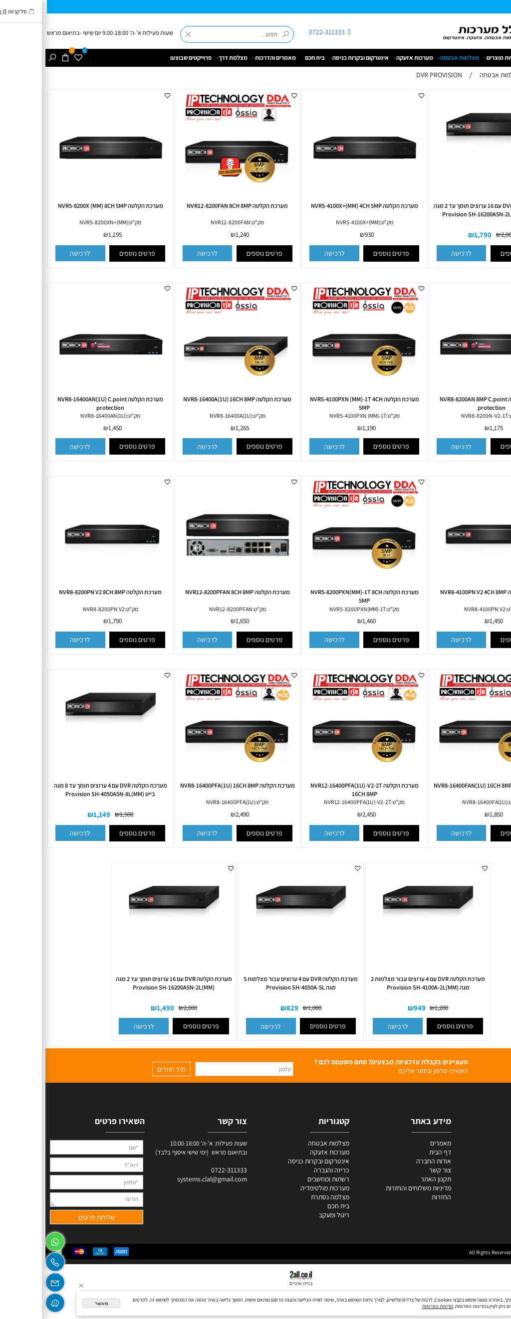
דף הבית (499, 57)
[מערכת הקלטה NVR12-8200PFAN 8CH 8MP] (192, 587)
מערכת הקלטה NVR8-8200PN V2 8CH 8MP (64, 592)
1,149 (56, 814)
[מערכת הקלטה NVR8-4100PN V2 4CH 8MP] (446, 587)
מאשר (56, 1303)
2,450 (323, 814)
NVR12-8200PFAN (185, 609)
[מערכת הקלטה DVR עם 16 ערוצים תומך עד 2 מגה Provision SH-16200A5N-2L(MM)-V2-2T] (446, 160)
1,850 (451, 814)
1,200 (396, 1007)
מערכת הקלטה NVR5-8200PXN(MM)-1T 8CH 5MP (319, 596)
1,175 (451, 428)
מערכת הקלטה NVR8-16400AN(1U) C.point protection (65, 403)
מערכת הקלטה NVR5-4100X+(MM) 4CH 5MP (319, 205)
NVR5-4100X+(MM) (312, 222)
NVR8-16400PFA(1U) (185, 802)
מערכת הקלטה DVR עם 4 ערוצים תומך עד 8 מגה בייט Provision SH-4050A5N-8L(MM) (65, 789)
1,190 (323, 428)
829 (247, 1007)
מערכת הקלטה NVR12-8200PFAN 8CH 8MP (192, 592)
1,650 (197, 621)
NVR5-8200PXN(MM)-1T (312, 609)
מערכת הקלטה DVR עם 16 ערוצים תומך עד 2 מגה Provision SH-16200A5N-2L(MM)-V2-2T (446, 209)
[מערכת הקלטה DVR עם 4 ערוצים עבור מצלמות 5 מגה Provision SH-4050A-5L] (255, 933)
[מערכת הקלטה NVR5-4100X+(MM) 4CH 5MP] (319, 200)
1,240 (197, 235)
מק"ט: (341, 222)
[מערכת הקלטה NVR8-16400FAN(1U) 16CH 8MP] (446, 780)
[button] (416, 253)
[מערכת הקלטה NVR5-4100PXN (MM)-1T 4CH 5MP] (319, 394)
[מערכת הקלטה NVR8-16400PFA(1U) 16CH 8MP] (192, 780)
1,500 (81, 814)
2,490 (197, 814)
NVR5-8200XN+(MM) (58, 222)
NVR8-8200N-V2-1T (439, 415)
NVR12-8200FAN (185, 222)
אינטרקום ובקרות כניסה (313, 58)
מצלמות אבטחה (413, 58)
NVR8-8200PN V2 (58, 609)
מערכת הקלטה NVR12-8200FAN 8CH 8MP (192, 205)
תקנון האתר (390, 1178)
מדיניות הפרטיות (392, 1306)
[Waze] (9, 1300)
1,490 (120, 1007)
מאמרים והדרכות (229, 58)
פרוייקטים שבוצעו (145, 57)
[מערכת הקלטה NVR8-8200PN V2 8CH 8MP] (65, 587)
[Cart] (20, 58)
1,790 (437, 235)
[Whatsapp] (9, 1239)
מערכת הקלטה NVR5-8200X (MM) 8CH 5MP (65, 205)
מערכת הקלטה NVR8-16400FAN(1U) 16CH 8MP (446, 785)
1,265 (197, 428)
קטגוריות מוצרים (459, 58)
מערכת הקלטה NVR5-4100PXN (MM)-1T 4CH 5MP (319, 403)
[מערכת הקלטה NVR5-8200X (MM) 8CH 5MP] (65, 200)
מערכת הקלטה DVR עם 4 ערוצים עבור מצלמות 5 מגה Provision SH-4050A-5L (255, 983)
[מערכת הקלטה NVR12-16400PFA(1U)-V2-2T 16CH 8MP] (319, 780)
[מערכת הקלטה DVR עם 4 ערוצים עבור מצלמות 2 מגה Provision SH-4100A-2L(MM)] (383, 933)
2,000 (462, 235)
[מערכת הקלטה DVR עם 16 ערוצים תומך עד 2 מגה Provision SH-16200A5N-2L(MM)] (129, 933)
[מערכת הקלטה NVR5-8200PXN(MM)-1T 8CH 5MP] (319, 587)
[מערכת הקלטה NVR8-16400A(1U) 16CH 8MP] (192, 394)
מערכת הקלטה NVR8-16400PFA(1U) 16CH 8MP (192, 785)
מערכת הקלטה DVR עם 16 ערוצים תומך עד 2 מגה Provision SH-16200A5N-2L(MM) (128, 983)
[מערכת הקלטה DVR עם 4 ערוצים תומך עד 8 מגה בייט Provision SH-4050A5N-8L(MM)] (65, 739)
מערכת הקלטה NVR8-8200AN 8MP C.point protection (446, 403)
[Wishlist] (33, 58)
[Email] (9, 1280)
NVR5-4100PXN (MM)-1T (312, 415)
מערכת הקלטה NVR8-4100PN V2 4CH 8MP (446, 592)
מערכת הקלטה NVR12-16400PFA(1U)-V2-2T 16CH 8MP (319, 789)
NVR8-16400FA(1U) (439, 802)
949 (374, 1007)
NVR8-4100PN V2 (439, 609)
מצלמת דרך (186, 58)
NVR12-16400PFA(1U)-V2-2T (312, 802)
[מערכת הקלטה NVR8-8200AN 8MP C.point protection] (446, 394)
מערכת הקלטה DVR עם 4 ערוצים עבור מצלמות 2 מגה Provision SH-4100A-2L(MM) (382, 983)
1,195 (69, 235)
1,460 (323, 621)
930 (323, 235)
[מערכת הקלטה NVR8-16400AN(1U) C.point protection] (65, 394)
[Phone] (9, 1260)
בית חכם (269, 57)
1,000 (269, 1007)
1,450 (69, 428)
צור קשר (395, 1169)
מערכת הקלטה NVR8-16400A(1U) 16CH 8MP (192, 399)
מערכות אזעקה (368, 58)
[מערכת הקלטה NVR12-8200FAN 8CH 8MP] (192, 200)
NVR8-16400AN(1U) (58, 415)
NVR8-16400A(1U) (185, 415)
